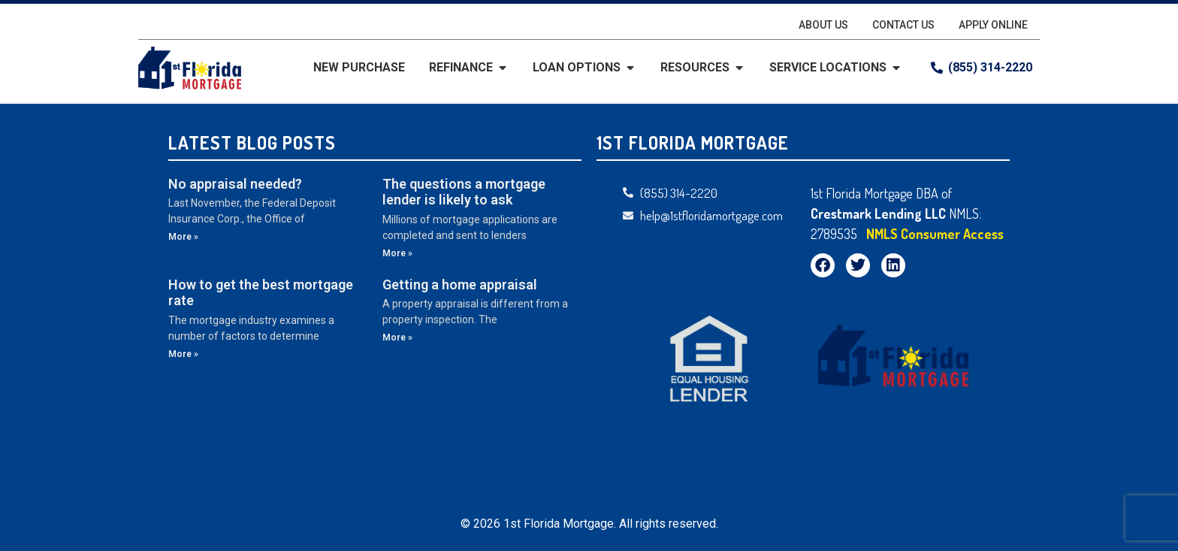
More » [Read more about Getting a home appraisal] (397, 337)
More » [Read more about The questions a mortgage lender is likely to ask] (397, 253)
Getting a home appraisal (459, 284)
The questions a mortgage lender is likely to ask (463, 192)
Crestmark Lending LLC (880, 213)
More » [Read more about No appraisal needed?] (183, 237)
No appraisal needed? (235, 184)
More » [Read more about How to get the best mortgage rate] (183, 354)
